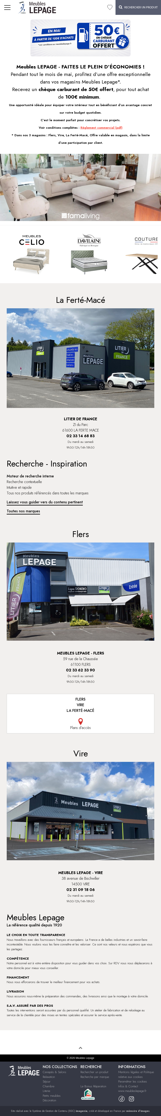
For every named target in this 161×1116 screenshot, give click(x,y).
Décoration (49, 1100)
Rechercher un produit (94, 1072)
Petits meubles (52, 1095)
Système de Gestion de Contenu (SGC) (59, 1111)
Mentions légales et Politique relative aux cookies (136, 1074)
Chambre (48, 1086)
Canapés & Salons (54, 1072)
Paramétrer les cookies (132, 1081)
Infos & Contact (128, 1086)
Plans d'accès (80, 724)
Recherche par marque (94, 1077)
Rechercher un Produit (138, 7)
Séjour (47, 1081)
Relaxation (49, 1077)
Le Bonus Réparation (93, 1086)
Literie (46, 1091)
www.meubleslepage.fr (132, 1091)
